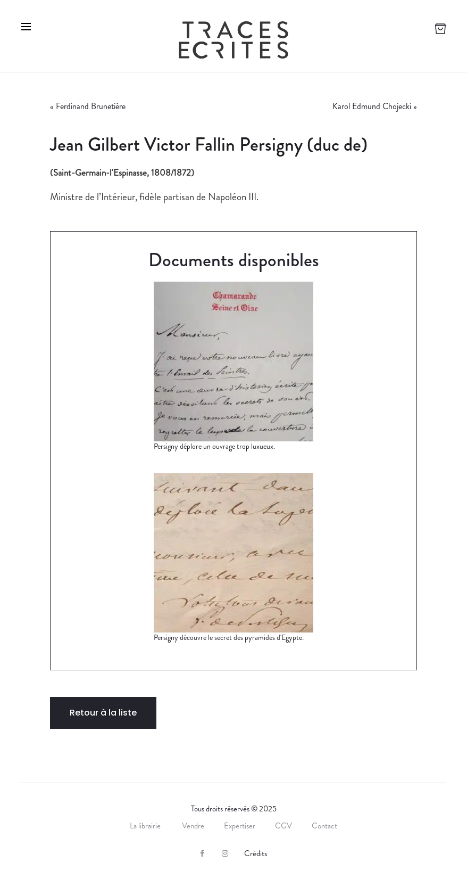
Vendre (193, 826)
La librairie (146, 826)
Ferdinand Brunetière (91, 106)
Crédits (255, 853)
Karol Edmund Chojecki (371, 106)
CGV (283, 826)
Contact (324, 826)
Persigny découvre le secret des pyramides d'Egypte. (229, 637)
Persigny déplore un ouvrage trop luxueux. (214, 446)
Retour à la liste (103, 713)
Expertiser (239, 826)
